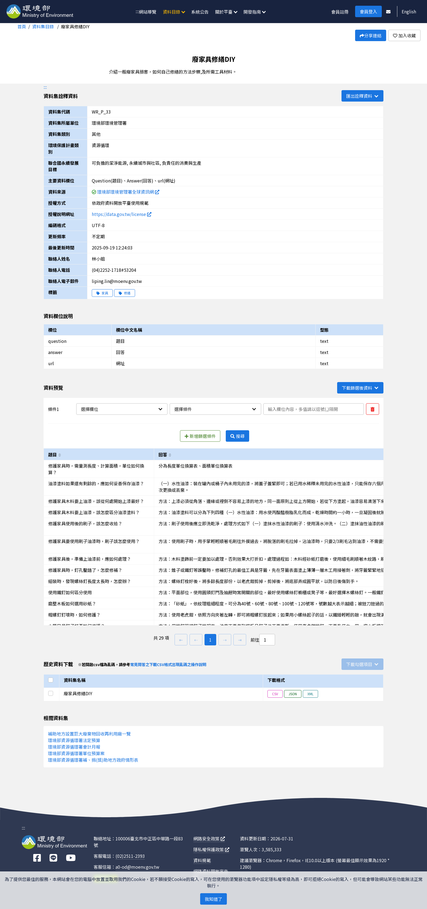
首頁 (21, 26)
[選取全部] (51, 680)
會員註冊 (340, 11)
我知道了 (213, 899)
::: (137, 11)
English (409, 11)
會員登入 (368, 11)
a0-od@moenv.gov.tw (137, 867)
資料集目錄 (43, 26)
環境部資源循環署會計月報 (74, 746)
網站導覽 (147, 11)
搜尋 (237, 436)
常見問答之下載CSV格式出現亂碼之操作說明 (168, 664)
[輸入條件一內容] (313, 409)
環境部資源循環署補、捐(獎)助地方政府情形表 (93, 760)
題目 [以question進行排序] (52, 454)
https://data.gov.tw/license (121, 214)
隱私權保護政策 (211, 849)
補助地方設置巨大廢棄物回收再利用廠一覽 (89, 733)
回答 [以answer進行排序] (162, 454)
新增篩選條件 (200, 436)
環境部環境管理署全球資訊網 (128, 191)
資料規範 (202, 860)
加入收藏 (404, 35)
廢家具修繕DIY (75, 26)
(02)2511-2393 (130, 856)
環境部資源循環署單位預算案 (76, 753)
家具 (102, 293)
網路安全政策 (209, 838)
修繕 (124, 293)
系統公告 (200, 11)
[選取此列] (51, 693)
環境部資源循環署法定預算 (74, 740)
